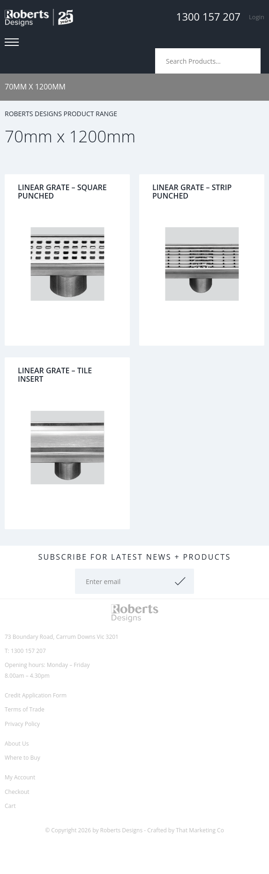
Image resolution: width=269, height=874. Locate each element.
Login (256, 17)
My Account (20, 777)
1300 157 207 (208, 16)
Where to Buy (22, 758)
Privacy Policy (22, 724)
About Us (17, 744)
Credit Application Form (36, 695)
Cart (10, 806)
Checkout (17, 792)
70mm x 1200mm (35, 86)
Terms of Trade (25, 709)
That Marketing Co (200, 830)
